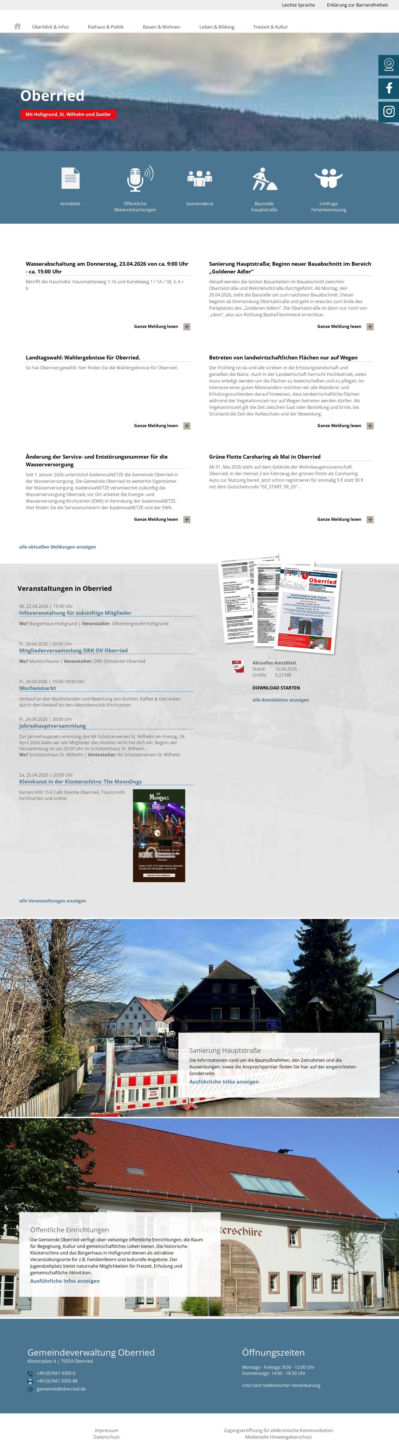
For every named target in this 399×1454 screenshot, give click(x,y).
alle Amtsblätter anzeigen (281, 700)
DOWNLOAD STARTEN (276, 688)
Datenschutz (106, 1437)
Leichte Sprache (298, 5)
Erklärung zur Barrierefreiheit (357, 5)
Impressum (106, 1430)
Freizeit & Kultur (271, 26)
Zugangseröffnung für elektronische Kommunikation (278, 1430)
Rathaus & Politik (106, 26)
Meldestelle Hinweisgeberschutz (278, 1437)
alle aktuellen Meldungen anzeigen (57, 547)
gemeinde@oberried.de (61, 1389)
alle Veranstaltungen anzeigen (52, 901)
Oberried (52, 95)
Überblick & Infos (50, 26)
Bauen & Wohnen (161, 26)
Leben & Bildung (216, 26)
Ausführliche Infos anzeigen (224, 1081)
